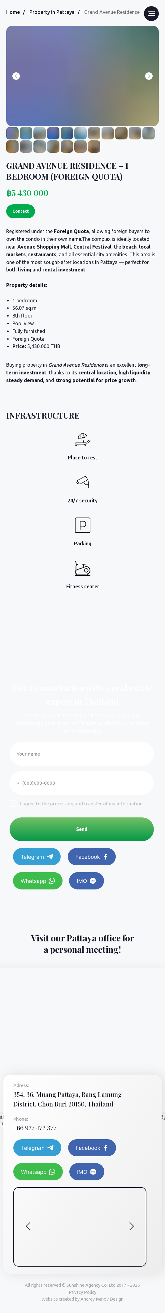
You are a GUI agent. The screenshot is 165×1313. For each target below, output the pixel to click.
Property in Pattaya (52, 12)
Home (13, 12)
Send (81, 829)
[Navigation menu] (151, 13)
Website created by (82, 1299)
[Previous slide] (16, 76)
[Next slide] (149, 76)
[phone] (82, 783)
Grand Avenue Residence (112, 12)
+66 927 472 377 (35, 1127)
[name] (82, 754)
